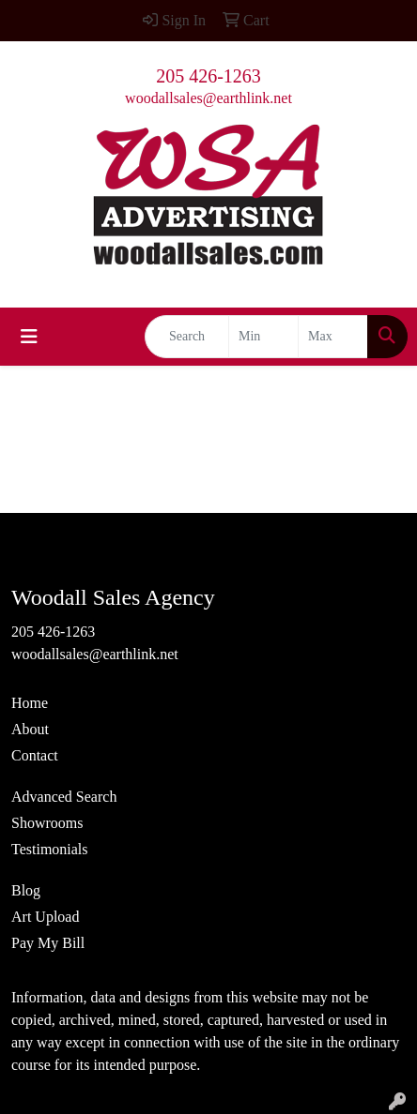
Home (29, 703)
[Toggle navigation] (29, 337)
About (30, 729)
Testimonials (49, 849)
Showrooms (47, 823)
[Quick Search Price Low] (263, 336)
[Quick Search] (187, 336)
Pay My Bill (48, 943)
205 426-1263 (208, 76)
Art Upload (45, 917)
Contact (34, 755)
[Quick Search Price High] (333, 336)
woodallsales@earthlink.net (208, 98)
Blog (25, 890)
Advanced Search (63, 797)
